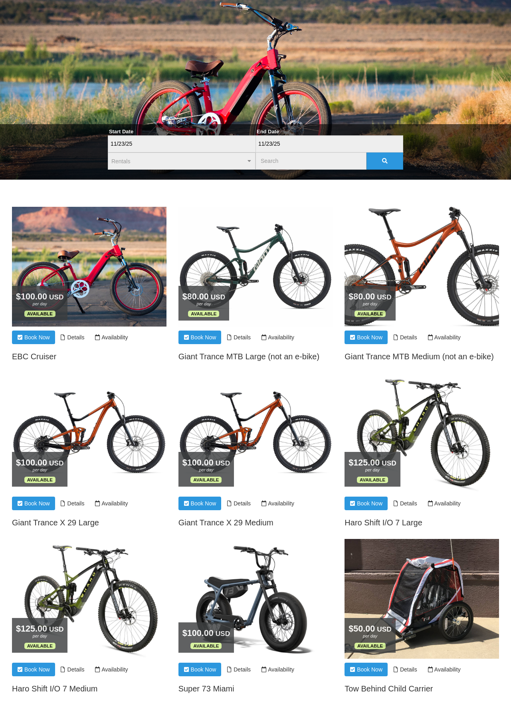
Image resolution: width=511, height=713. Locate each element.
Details (72, 337)
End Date (268, 132)
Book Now (33, 337)
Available (40, 313)
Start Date (121, 132)
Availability (111, 337)
